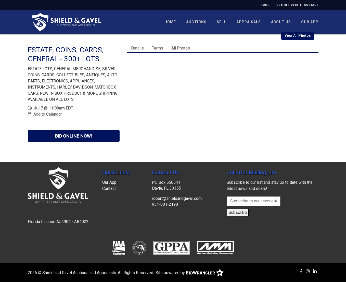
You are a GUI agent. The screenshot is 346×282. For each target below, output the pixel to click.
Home (265, 5)
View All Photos (298, 35)
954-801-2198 (165, 204)
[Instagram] (308, 271)
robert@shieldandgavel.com (177, 198)
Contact (311, 5)
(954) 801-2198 (287, 5)
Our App (309, 22)
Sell (221, 22)
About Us (281, 22)
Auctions (196, 22)
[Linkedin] (315, 271)
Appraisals (248, 22)
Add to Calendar (47, 114)
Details (137, 48)
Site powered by (190, 272)
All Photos (180, 48)
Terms (157, 48)
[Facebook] (301, 271)
